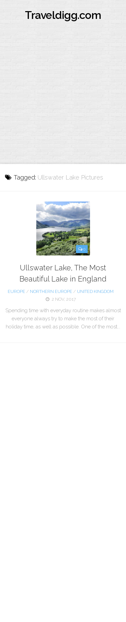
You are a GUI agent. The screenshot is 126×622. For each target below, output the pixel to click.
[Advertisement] (63, 97)
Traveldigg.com (63, 15)
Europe (16, 291)
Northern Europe (51, 291)
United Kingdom (95, 291)
